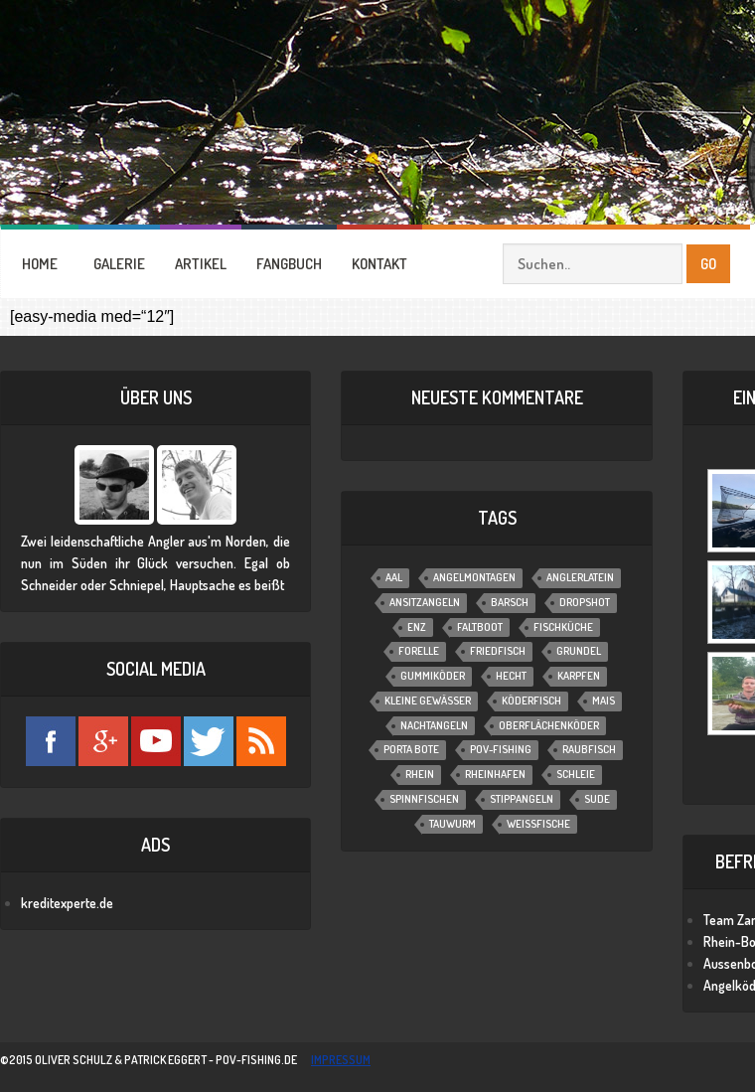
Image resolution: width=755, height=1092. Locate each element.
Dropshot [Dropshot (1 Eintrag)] (584, 602)
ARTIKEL (200, 263)
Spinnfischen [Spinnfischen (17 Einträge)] (424, 799)
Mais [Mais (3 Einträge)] (603, 700)
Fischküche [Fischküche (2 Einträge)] (563, 627)
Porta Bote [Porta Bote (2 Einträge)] (411, 749)
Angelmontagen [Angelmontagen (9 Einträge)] (474, 577)
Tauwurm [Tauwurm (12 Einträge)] (452, 824)
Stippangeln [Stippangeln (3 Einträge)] (521, 799)
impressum (341, 1059)
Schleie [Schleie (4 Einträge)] (575, 774)
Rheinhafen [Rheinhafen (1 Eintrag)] (495, 774)
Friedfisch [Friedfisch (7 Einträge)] (498, 651)
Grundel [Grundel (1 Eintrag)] (578, 651)
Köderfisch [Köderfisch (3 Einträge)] (531, 700)
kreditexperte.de (67, 902)
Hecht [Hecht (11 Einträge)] (511, 676)
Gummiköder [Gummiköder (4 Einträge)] (432, 676)
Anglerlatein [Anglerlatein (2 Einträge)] (580, 577)
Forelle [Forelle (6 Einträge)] (418, 651)
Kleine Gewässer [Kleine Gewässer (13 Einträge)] (427, 700)
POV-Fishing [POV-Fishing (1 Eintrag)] (500, 749)
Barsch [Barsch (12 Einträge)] (509, 602)
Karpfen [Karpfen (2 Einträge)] (578, 676)
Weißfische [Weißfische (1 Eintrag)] (538, 824)
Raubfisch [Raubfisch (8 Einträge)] (589, 749)
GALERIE (119, 263)
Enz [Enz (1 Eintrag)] (416, 627)
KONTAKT (379, 263)
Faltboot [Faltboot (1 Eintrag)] (480, 627)
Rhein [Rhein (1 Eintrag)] (419, 774)
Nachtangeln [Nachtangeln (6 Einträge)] (434, 725)
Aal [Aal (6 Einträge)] (393, 577)
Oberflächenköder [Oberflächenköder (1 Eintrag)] (549, 725)
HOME (40, 263)
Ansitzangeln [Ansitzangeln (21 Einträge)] (424, 602)
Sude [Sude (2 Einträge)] (597, 799)
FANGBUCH (289, 263)
